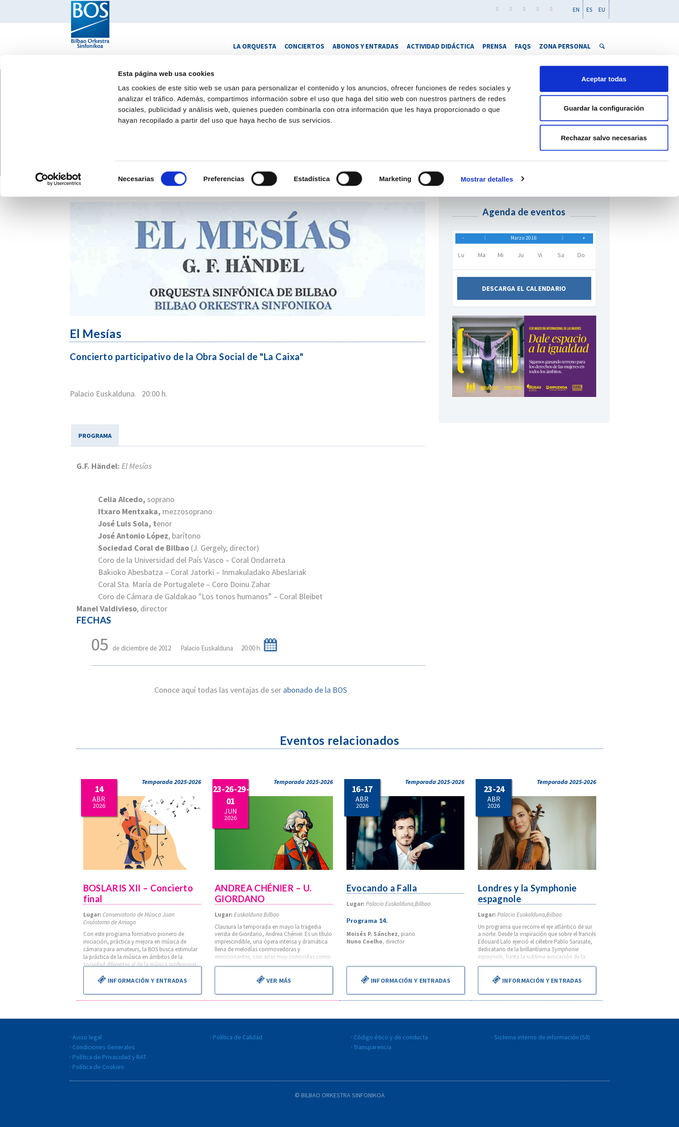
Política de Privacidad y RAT (109, 1057)
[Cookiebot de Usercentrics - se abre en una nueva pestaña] (58, 124)
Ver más (274, 979)
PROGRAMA (95, 436)
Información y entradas (142, 979)
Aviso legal (87, 1037)
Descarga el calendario (524, 294)
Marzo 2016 (523, 241)
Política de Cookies (98, 1067)
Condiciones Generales (103, 1047)
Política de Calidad (237, 1037)
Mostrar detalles (487, 124)
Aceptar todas (603, 23)
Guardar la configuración (604, 53)
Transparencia (372, 1047)
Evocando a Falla (382, 887)
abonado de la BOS (315, 690)
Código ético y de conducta (391, 1037)
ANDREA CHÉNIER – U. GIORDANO (264, 893)
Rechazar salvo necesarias (604, 82)
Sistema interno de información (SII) (542, 1037)
